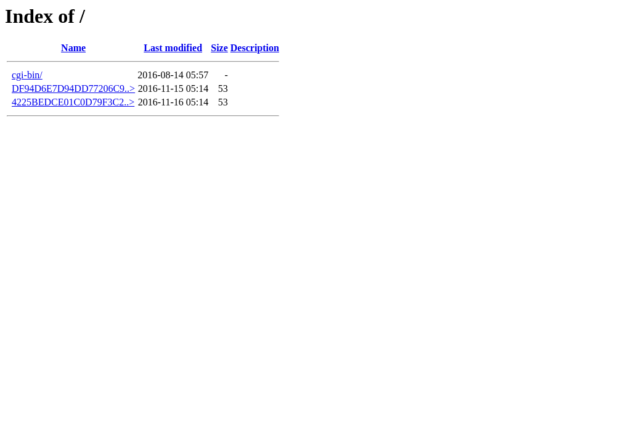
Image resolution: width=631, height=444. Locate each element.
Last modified (173, 48)
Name (73, 48)
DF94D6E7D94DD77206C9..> (73, 88)
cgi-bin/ (27, 75)
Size (219, 48)
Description (254, 48)
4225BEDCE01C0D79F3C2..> (73, 102)
